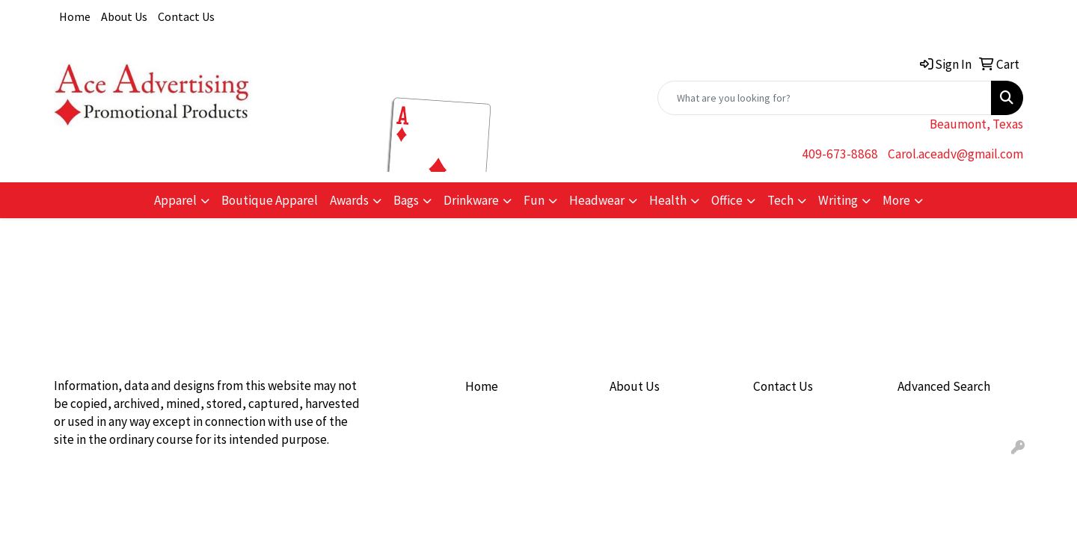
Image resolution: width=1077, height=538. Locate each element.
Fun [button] (534, 200)
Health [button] (668, 200)
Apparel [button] (175, 200)
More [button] (896, 200)
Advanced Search (944, 386)
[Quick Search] (824, 98)
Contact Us (186, 16)
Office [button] (727, 200)
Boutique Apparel (269, 200)
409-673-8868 (840, 154)
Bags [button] (406, 200)
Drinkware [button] (471, 200)
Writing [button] (838, 200)
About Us (124, 16)
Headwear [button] (597, 200)
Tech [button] (780, 200)
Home (74, 16)
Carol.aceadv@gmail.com (955, 154)
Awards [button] (349, 200)
